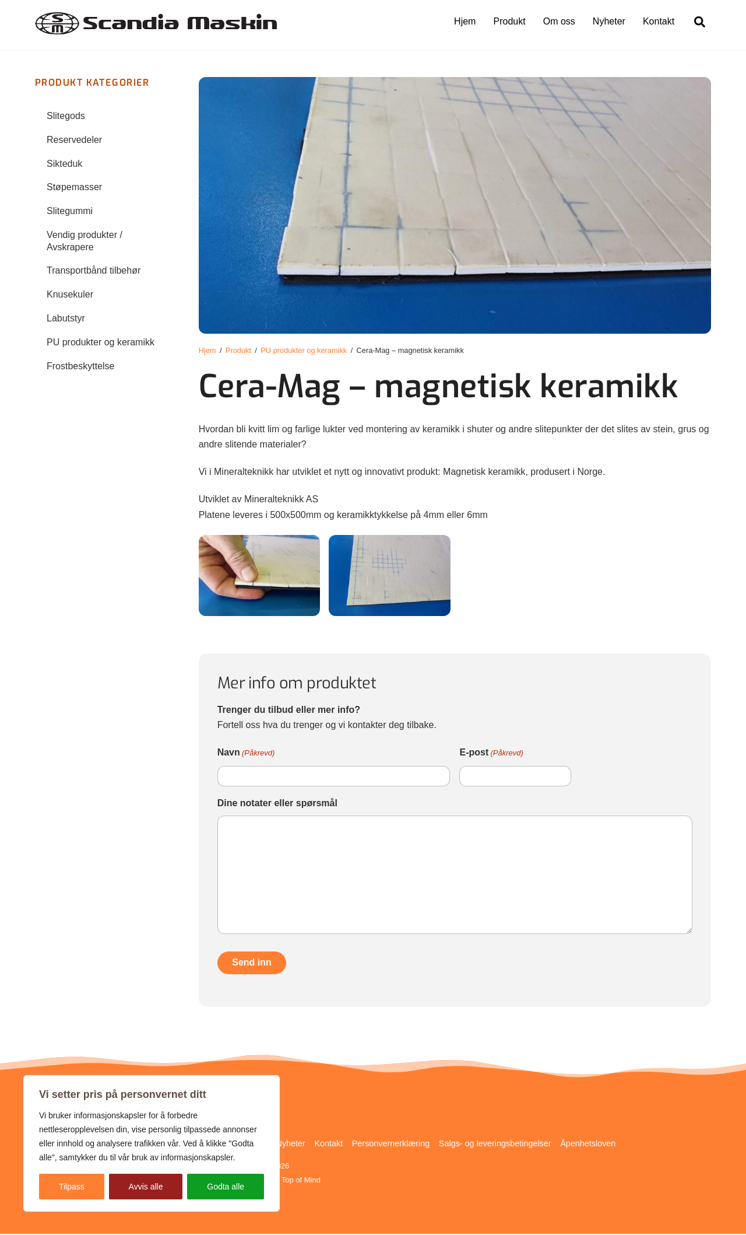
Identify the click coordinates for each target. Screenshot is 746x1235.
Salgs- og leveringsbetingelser (495, 1144)
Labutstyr (66, 319)
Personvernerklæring (391, 1144)
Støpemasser (74, 188)
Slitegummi (70, 211)
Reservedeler (74, 140)
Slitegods (66, 116)
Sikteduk (64, 164)
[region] (151, 1143)
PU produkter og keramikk (100, 343)
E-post (491, 754)
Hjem (465, 21)
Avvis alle (146, 1186)
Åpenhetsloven (587, 1144)
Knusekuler (70, 295)
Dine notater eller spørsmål (277, 804)
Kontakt (658, 21)
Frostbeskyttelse (80, 367)
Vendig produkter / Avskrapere (84, 241)
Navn (246, 754)
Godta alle (225, 1186)
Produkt (510, 21)
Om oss (559, 21)
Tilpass (72, 1186)
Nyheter (609, 21)
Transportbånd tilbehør (93, 272)
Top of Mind (301, 1180)
